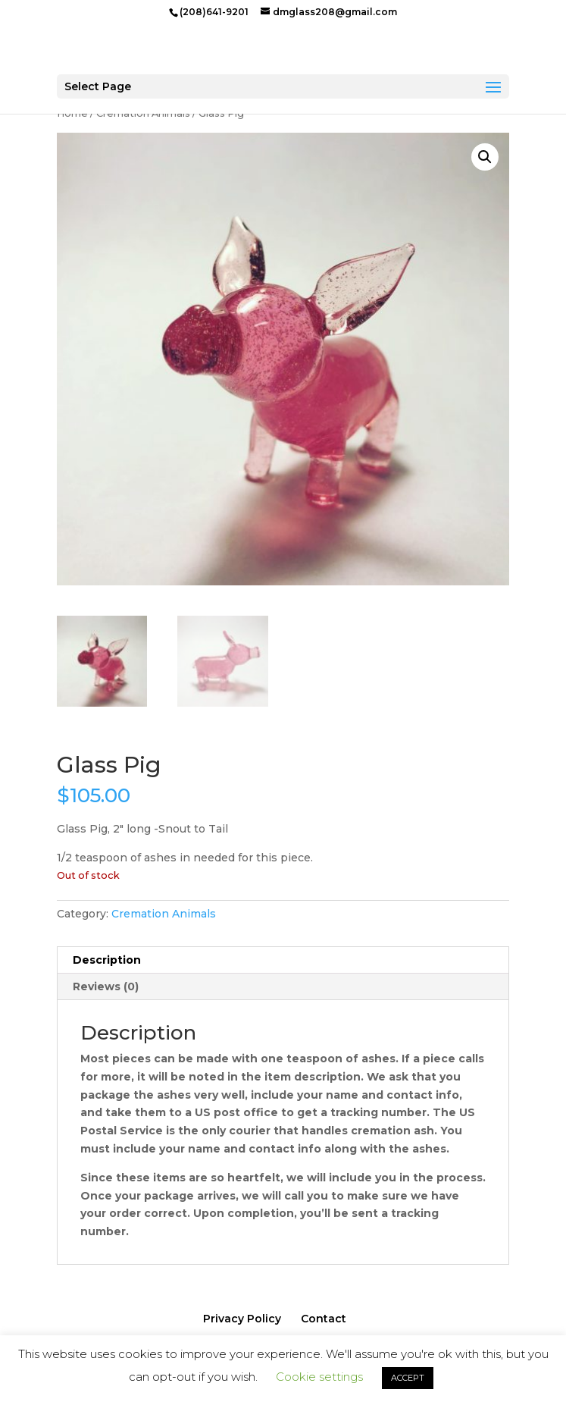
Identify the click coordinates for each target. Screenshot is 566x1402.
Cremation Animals (163, 914)
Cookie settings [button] (319, 1376)
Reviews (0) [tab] (106, 986)
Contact (323, 1318)
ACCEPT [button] (407, 1377)
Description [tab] (107, 960)
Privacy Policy (242, 1318)
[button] (485, 157)
